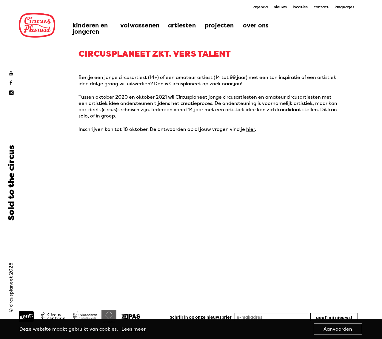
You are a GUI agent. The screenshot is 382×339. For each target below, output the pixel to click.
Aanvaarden (338, 329)
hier (250, 129)
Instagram (12, 93)
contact (321, 7)
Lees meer (133, 329)
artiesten (182, 25)
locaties (300, 7)
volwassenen (139, 25)
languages (344, 7)
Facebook (12, 83)
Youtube (12, 73)
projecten (219, 25)
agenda (260, 7)
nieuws (280, 7)
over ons (256, 25)
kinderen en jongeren (90, 28)
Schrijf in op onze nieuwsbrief (201, 317)
